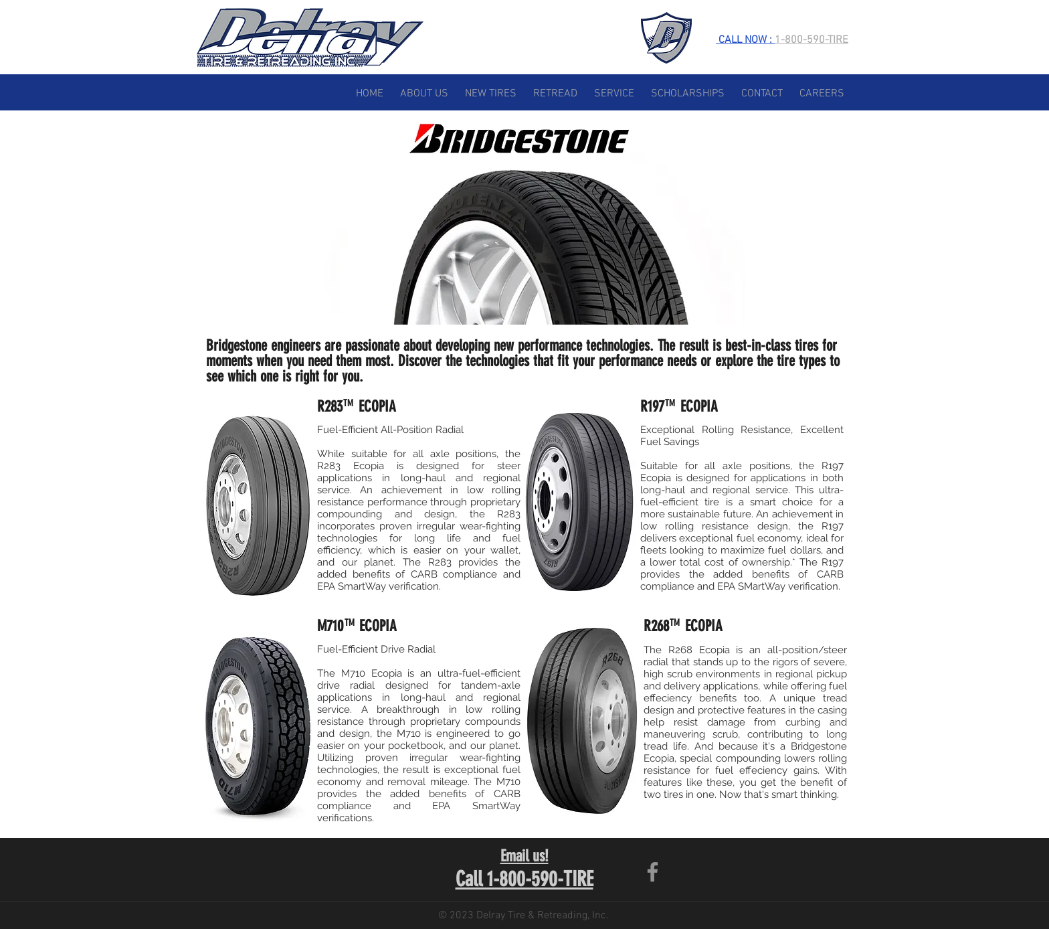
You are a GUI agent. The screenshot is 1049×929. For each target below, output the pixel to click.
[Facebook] (653, 872)
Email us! (524, 856)
